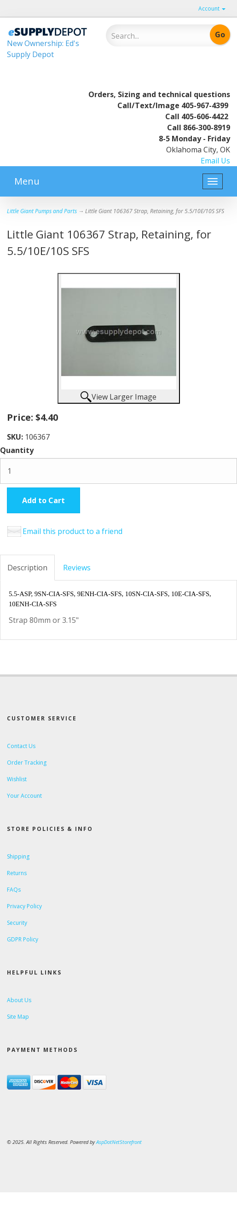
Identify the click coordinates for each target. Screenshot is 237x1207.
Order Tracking (26, 762)
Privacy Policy (24, 906)
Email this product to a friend (72, 531)
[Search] (149, 35)
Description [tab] (27, 568)
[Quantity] (118, 471)
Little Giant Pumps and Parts (42, 211)
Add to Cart (43, 500)
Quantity (17, 450)
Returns (17, 873)
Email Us (215, 161)
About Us (19, 1000)
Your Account (24, 796)
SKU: (16, 437)
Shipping (18, 856)
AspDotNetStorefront (119, 1141)
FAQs (14, 890)
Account (211, 8)
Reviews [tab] (77, 568)
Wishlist (17, 779)
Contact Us (21, 746)
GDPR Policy (22, 939)
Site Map (18, 1017)
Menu (27, 181)
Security (17, 923)
